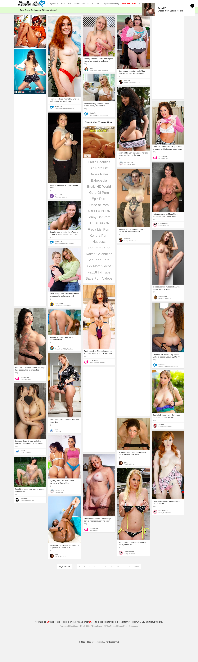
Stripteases (133, 626)
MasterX (127, 80)
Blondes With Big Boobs (99, 115)
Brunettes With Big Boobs (168, 366)
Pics (63, 3)
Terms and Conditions (69, 626)
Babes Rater (99, 174)
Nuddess (99, 241)
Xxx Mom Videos (99, 266)
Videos (77, 3)
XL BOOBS (163, 156)
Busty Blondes (129, 554)
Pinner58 (58, 195)
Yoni (125, 462)
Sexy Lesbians (26, 452)
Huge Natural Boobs (97, 362)
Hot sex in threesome (63, 305)
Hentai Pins (122, 626)
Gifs (69, 3)
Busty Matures (164, 225)
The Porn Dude (99, 248)
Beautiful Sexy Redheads (64, 108)
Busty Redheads (165, 513)
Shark (57, 429)
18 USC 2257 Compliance (91, 626)
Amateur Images (61, 197)
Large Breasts (26, 379)
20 (112, 566)
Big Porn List (99, 168)
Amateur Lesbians (27, 500)
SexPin (161, 424)
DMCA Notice (110, 626)
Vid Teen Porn (99, 260)
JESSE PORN (99, 223)
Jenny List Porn (99, 217)
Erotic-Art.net (97, 642)
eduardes (24, 498)
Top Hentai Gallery (111, 3)
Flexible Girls (129, 464)
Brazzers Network (165, 426)
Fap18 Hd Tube (99, 272)
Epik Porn (99, 199)
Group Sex (59, 492)
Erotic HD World (99, 186)
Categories (52, 3)
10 (106, 566)
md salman (163, 296)
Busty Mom (94, 530)
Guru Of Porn (99, 192)
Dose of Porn (99, 205)
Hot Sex (58, 431)
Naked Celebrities (99, 254)
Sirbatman (59, 303)
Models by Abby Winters (99, 70)
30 (118, 566)
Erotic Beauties (99, 162)
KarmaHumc (128, 162)
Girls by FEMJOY (165, 298)
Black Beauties (60, 557)
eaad (91, 68)
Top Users (96, 3)
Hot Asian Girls (129, 164)
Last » (136, 566)
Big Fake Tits (163, 158)
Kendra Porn (99, 235)
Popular (86, 3)
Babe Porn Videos (99, 278)
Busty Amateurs (130, 241)
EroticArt (58, 106)
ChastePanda (164, 223)
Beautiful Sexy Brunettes (64, 243)
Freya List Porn (99, 229)
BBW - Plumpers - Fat (132, 82)
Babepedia (99, 180)
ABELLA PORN (99, 211)
